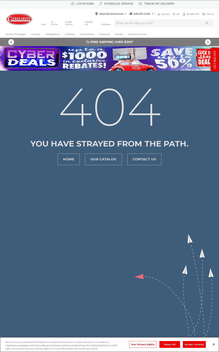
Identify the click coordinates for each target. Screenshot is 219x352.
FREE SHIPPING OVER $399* (109, 42)
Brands (119, 34)
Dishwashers (87, 34)
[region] (109, 344)
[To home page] (19, 19)
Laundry (35, 34)
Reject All (169, 344)
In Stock (54, 23)
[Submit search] (207, 23)
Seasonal (105, 34)
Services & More (137, 34)
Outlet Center (69, 23)
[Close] (213, 344)
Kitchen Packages (15, 34)
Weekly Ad (89, 23)
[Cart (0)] (208, 13)
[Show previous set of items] (11, 42)
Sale (43, 24)
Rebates (106, 24)
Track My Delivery (157, 3)
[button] (159, 14)
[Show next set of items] (208, 42)
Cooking (69, 34)
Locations (82, 3)
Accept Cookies (194, 344)
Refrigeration (52, 34)
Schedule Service (116, 3)
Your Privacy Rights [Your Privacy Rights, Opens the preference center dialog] (143, 344)
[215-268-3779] (190, 13)
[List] (176, 13)
